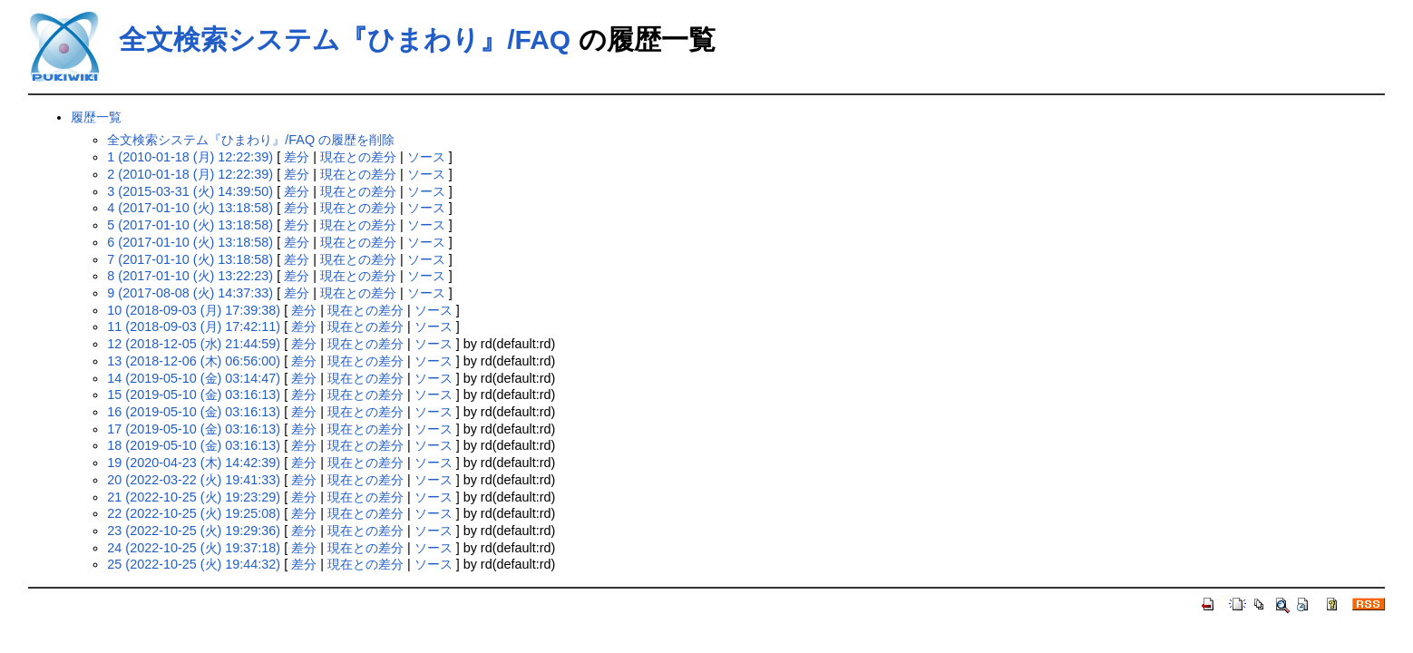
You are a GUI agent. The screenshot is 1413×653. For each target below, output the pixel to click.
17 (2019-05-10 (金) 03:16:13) (193, 429)
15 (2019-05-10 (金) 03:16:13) (193, 394)
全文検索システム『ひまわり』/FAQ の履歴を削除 (251, 139)
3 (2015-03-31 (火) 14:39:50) (190, 191)
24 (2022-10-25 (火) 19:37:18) (193, 548)
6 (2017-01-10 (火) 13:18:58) (190, 242)
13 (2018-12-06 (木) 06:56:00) (193, 361)
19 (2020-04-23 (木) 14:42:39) (193, 462)
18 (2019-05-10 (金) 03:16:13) (193, 445)
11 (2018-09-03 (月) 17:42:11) (193, 326)
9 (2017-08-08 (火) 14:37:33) (190, 293)
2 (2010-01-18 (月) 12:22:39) (190, 174)
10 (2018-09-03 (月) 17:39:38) (193, 310)
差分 (296, 157)
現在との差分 (358, 157)
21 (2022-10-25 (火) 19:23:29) (193, 497)
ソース (426, 157)
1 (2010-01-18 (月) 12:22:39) (190, 157)
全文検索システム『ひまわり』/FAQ (344, 39)
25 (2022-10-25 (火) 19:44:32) (193, 564)
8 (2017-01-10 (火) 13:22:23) (190, 275)
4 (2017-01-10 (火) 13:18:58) (190, 207)
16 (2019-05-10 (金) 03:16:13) (193, 411)
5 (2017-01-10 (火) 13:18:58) (190, 225)
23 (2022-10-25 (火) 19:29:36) (193, 530)
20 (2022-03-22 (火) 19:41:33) (193, 480)
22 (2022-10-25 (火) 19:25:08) (193, 513)
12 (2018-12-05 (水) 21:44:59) (193, 343)
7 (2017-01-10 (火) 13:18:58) (190, 259)
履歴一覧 (96, 117)
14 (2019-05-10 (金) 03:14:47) (193, 378)
